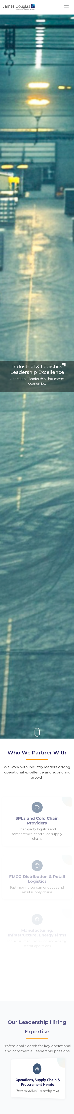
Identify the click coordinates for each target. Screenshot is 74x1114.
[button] (37, 732)
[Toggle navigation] (66, 7)
